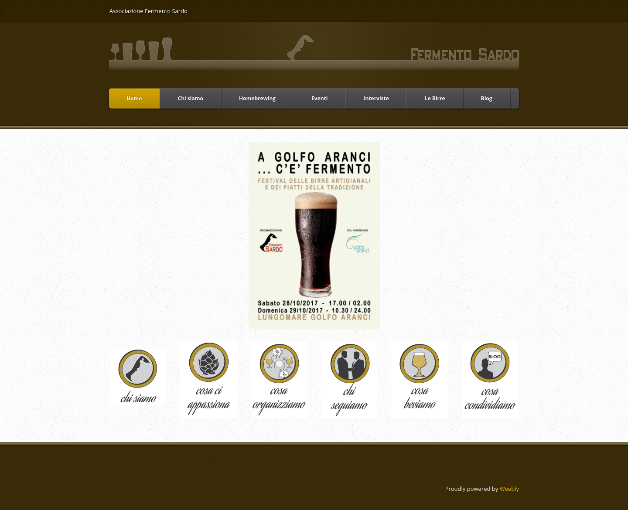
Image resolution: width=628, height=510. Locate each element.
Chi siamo (190, 98)
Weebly (509, 489)
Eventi (319, 98)
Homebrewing (257, 98)
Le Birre (435, 98)
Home (134, 98)
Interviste (376, 98)
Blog (486, 98)
